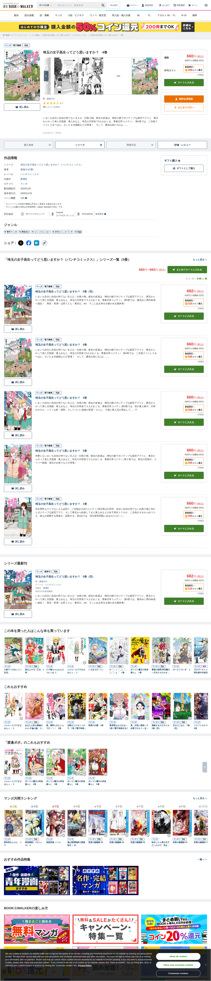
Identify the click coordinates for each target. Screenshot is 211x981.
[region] (105, 965)
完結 (78, 232)
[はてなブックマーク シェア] (36, 243)
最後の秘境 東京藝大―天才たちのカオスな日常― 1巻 (161, 671)
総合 (16, 15)
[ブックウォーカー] (18, 5)
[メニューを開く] (206, 5)
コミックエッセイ (41, 232)
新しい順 (201, 278)
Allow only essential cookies (178, 965)
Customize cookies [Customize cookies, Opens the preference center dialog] (178, 973)
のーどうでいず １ (182, 669)
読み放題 (29, 15)
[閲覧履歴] (179, 5)
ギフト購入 (172, 160)
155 (23, 198)
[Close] (205, 964)
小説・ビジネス (76, 15)
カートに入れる (184, 82)
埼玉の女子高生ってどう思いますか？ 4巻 (61, 344)
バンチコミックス (29, 174)
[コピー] (44, 243)
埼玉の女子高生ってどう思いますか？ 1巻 (61, 504)
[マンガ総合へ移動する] (35, 35)
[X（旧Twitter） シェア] (20, 243)
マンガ (58, 15)
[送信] (103, 5)
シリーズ (89, 145)
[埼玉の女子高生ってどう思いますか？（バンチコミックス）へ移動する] (65, 35)
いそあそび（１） (96, 669)
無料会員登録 (184, 99)
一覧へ (202, 859)
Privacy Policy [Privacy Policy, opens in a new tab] (84, 965)
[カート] (192, 5)
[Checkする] (37, 98)
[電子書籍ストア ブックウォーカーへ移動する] (15, 35)
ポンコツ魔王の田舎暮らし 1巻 (139, 671)
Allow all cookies (178, 956)
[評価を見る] (53, 104)
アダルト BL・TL (166, 15)
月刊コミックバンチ (63, 232)
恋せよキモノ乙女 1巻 (34, 671)
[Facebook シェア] (28, 243)
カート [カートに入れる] (184, 316)
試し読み (22, 107)
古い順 (190, 278)
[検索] (103, 5)
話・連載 (44, 15)
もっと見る (200, 259)
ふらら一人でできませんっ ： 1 (76, 671)
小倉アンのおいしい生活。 (13, 671)
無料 (194, 15)
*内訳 (200, 75)
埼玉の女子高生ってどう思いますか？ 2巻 (61, 450)
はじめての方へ (184, 107)
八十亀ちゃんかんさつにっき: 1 (55, 671)
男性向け (24, 232)
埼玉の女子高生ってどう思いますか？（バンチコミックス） (51, 164)
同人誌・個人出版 (121, 15)
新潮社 (23, 179)
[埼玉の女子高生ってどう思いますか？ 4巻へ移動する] (107, 35)
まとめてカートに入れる (187, 269)
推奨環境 (100, 214)
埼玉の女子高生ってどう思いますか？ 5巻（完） (65, 291)
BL (138, 15)
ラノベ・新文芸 (98, 15)
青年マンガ (11, 232)
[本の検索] (46, 5)
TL (149, 15)
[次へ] (46, 76)
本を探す (114, 5)
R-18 (183, 15)
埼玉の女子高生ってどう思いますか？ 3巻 (61, 397)
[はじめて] (164, 5)
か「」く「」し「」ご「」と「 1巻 (118, 671)
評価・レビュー (182, 145)
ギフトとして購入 (184, 168)
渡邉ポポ (51, 99)
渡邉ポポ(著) (26, 169)
